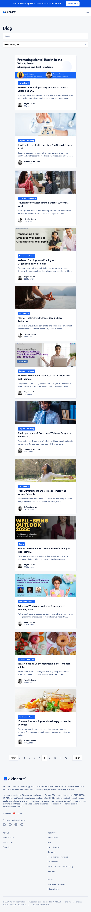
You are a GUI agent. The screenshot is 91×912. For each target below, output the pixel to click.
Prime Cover (8, 837)
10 (55, 758)
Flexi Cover (8, 842)
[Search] (45, 36)
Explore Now (72, 4)
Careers (50, 852)
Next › (77, 758)
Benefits (6, 847)
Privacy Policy (53, 889)
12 (66, 758)
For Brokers (52, 862)
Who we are (52, 837)
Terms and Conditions (56, 884)
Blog (49, 842)
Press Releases (53, 847)
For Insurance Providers (57, 857)
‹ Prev (13, 758)
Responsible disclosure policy (60, 866)
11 (60, 758)
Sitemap (51, 871)
